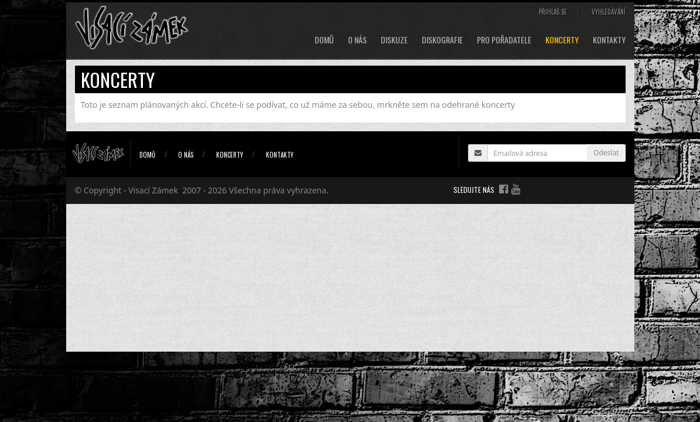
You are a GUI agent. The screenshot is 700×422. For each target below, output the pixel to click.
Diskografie (442, 40)
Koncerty (562, 40)
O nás (357, 40)
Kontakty (609, 40)
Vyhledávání (609, 11)
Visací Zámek (153, 190)
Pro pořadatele (504, 40)
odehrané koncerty (478, 104)
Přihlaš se (553, 11)
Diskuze (394, 40)
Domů (324, 40)
